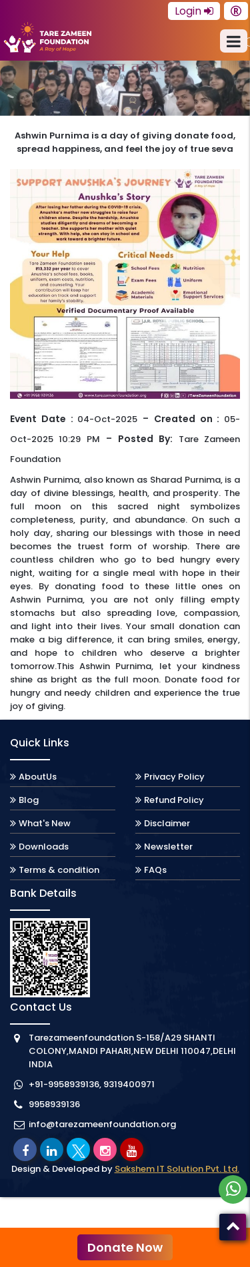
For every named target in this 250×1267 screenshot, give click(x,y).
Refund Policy (174, 800)
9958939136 (54, 1104)
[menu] (233, 41)
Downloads (44, 846)
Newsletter (168, 846)
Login (194, 11)
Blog (29, 800)
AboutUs (38, 776)
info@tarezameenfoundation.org (102, 1124)
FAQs (155, 870)
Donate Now (125, 1247)
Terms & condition (59, 870)
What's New (45, 823)
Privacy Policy (174, 776)
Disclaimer (167, 823)
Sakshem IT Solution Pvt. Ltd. (177, 1168)
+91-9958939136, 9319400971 (92, 1084)
